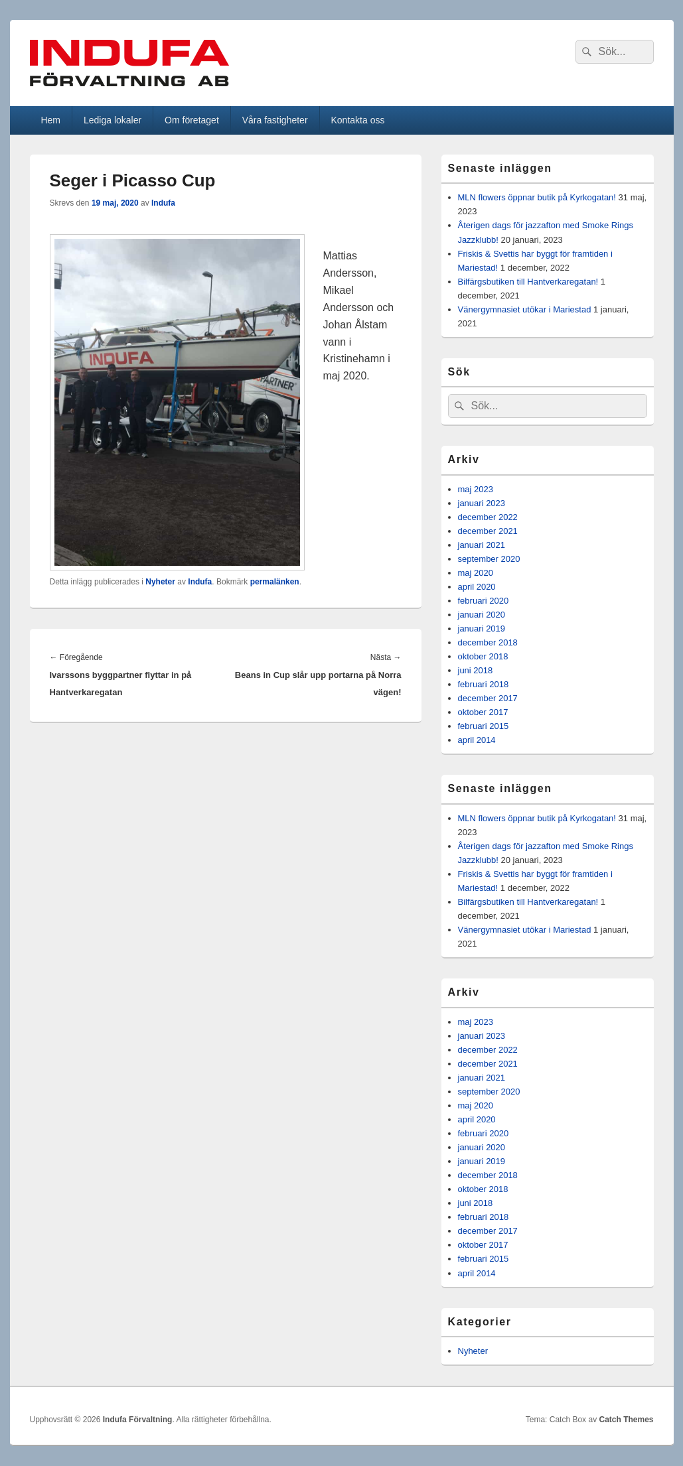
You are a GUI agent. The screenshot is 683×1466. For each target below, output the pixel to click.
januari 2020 (482, 615)
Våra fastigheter (275, 120)
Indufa (163, 203)
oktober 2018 (483, 656)
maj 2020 (475, 573)
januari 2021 (482, 545)
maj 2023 (475, 489)
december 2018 (488, 642)
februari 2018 (483, 684)
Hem (50, 120)
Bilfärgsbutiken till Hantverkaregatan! (528, 282)
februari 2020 (483, 601)
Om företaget (192, 120)
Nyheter (160, 581)
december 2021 (488, 531)
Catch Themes (626, 1419)
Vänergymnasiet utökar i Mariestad (524, 309)
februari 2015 (483, 726)
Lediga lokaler (112, 120)
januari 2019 (482, 628)
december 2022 (488, 517)
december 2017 (488, 698)
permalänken (274, 581)
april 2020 (477, 587)
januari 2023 (482, 503)
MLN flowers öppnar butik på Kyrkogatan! (537, 197)
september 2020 (489, 559)
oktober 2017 (483, 712)
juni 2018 (475, 670)
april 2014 (477, 740)
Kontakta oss (358, 120)
